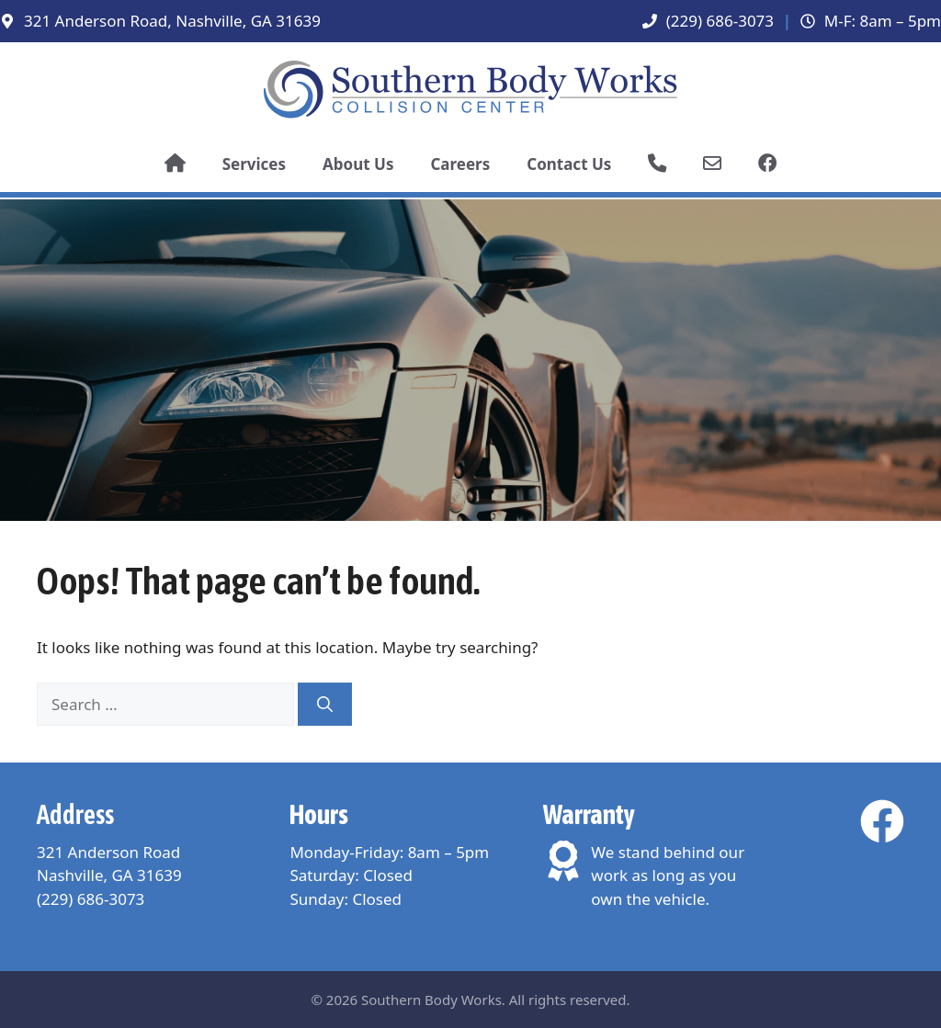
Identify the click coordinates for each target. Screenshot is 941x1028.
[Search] (325, 705)
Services (254, 164)
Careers (460, 164)
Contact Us (569, 164)
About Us (358, 164)
